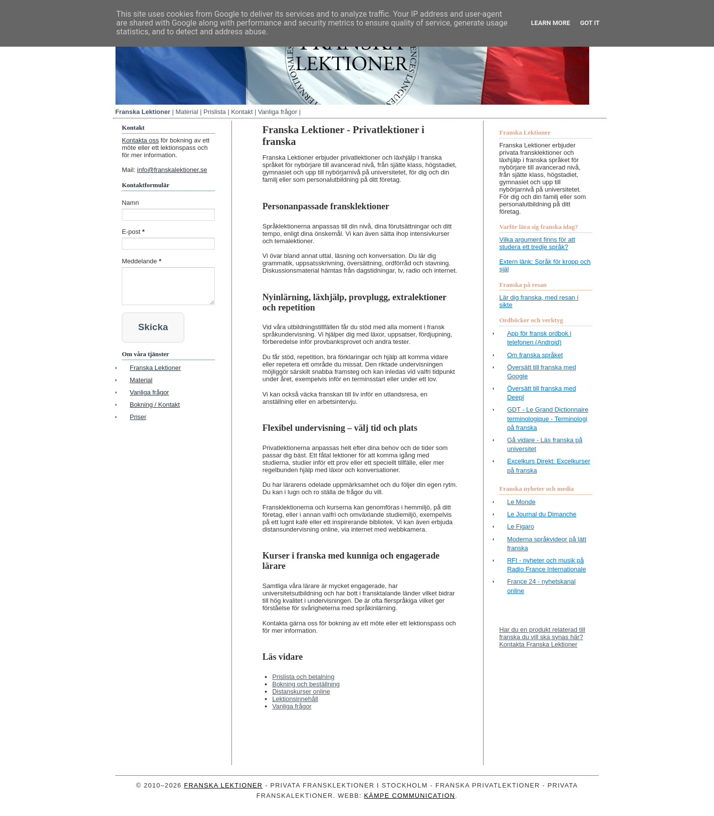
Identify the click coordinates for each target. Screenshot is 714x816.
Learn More (551, 23)
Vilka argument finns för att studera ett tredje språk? (537, 243)
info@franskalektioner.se (172, 169)
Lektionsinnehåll (295, 699)
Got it (590, 23)
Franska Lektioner (143, 111)
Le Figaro (520, 526)
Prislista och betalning (303, 676)
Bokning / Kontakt (155, 401)
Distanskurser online (301, 691)
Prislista (214, 111)
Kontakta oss (140, 140)
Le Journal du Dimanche (541, 514)
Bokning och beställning (306, 684)
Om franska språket (535, 355)
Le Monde (521, 502)
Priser (138, 414)
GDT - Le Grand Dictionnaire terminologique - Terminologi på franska (547, 418)
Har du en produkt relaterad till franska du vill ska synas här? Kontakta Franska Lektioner (542, 637)
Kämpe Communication (410, 795)
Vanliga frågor (277, 111)
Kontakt (242, 111)
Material (186, 111)
